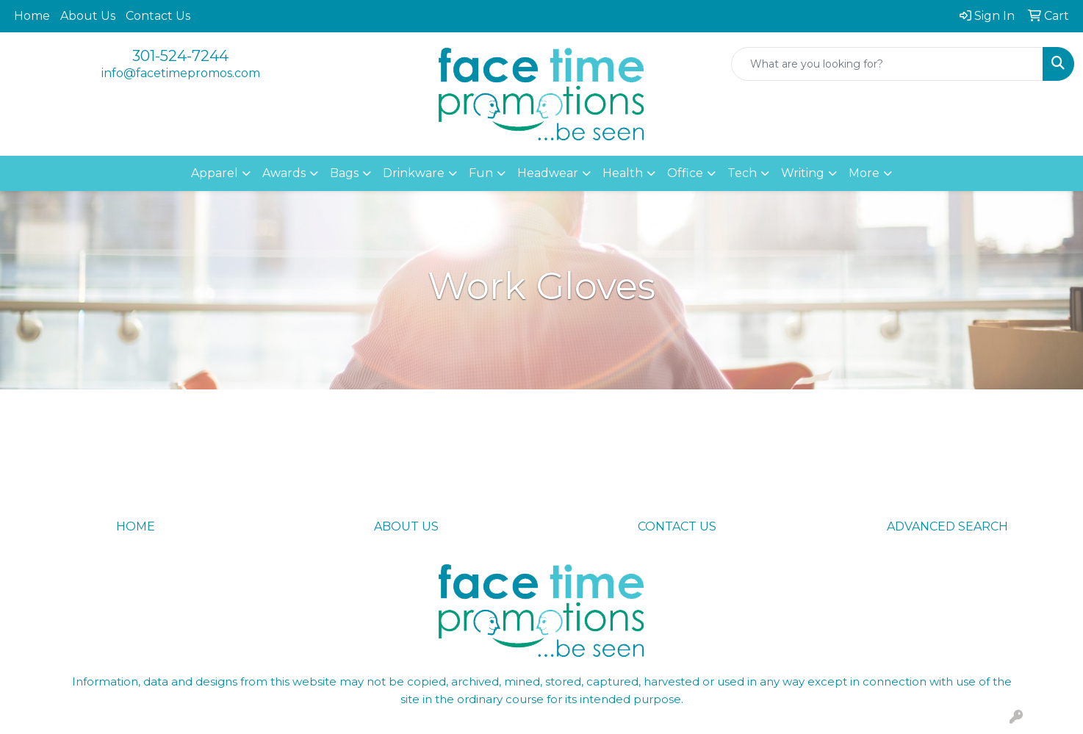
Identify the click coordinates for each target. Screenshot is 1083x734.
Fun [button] (481, 173)
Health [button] (622, 173)
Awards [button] (284, 173)
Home (32, 16)
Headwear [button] (547, 173)
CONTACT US (677, 526)
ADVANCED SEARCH (947, 526)
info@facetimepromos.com (180, 73)
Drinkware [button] (414, 173)
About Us (87, 16)
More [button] (864, 173)
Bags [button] (344, 173)
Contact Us (158, 16)
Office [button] (685, 173)
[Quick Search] (887, 64)
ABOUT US (406, 526)
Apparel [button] (214, 173)
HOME (135, 526)
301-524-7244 (180, 56)
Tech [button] (742, 173)
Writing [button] (802, 173)
